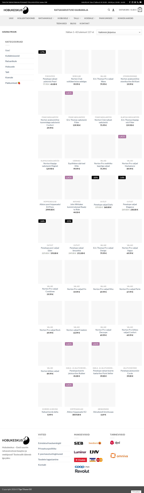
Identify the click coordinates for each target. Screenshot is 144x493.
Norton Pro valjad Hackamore (130, 164)
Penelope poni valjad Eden (50, 249)
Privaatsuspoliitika (47, 448)
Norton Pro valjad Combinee (50, 290)
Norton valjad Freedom (77, 330)
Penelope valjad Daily (103, 204)
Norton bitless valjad (50, 371)
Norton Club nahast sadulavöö (103, 121)
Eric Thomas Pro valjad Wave (103, 80)
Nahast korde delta (50, 412)
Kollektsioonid (26, 18)
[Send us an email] (135, 2)
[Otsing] (109, 10)
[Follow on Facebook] (130, 2)
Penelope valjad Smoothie (77, 249)
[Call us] (138, 2)
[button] (113, 10)
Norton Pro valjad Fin (76, 289)
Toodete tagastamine (48, 459)
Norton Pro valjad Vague (130, 249)
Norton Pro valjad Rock (50, 330)
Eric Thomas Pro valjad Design (103, 249)
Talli (77, 18)
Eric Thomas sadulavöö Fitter (77, 121)
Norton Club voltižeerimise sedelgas (77, 80)
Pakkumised (106, 18)
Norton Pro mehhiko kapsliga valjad (103, 164)
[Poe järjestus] (119, 32)
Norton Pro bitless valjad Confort (130, 331)
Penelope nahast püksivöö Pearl (50, 80)
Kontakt (84, 23)
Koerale (89, 18)
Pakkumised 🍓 (12, 83)
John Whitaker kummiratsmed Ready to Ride (76, 207)
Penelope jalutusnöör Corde (130, 372)
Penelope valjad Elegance (130, 205)
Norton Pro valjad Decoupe (103, 331)
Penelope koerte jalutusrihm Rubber (76, 372)
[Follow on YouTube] (140, 2)
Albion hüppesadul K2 (76, 412)
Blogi (73, 23)
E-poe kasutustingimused (50, 454)
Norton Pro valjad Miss (103, 289)
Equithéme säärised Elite (76, 164)
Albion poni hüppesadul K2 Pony (50, 205)
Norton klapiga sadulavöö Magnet (50, 164)
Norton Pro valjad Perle (130, 289)
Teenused (61, 23)
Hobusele (64, 18)
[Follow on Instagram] (132, 2)
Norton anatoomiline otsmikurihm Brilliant (130, 80)
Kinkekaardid (125, 18)
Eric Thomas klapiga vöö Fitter (130, 121)
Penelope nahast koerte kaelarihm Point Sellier (103, 372)
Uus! (11, 18)
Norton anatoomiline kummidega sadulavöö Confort (50, 122)
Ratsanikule (46, 18)
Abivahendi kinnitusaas (103, 412)
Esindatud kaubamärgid (49, 443)
